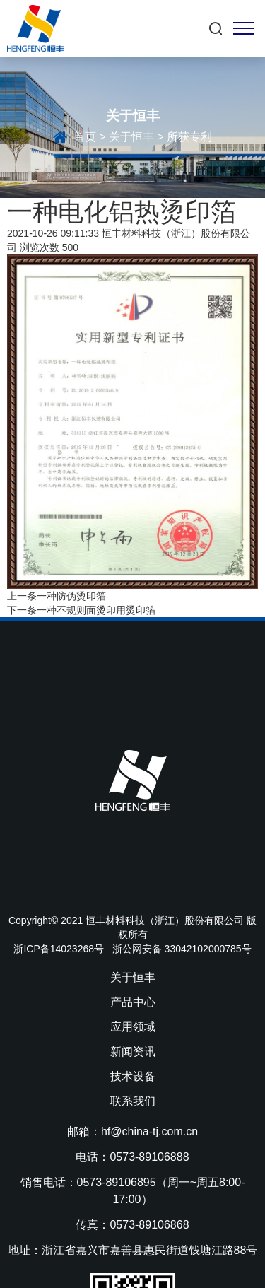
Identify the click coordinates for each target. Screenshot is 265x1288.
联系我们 (132, 1101)
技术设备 (132, 1076)
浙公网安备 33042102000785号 (182, 948)
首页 (84, 137)
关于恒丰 (131, 137)
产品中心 (132, 1002)
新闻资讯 (132, 1052)
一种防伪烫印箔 (71, 596)
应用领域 (132, 1027)
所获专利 (189, 137)
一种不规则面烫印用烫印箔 (96, 610)
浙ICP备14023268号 (58, 948)
